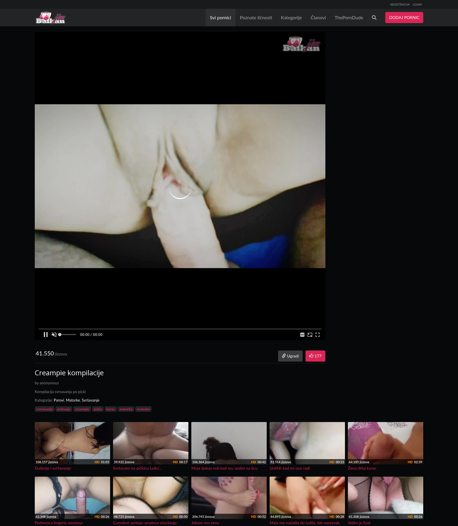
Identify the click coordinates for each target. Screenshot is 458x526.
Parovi (59, 400)
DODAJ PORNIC (404, 17)
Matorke (73, 400)
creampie (82, 409)
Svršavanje (90, 400)
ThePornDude (349, 17)
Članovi (318, 17)
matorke (143, 409)
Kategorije (291, 17)
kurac (110, 409)
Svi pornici (220, 17)
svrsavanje (45, 409)
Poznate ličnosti (256, 17)
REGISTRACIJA (400, 4)
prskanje (63, 409)
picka (98, 409)
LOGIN (417, 4)
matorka (125, 409)
